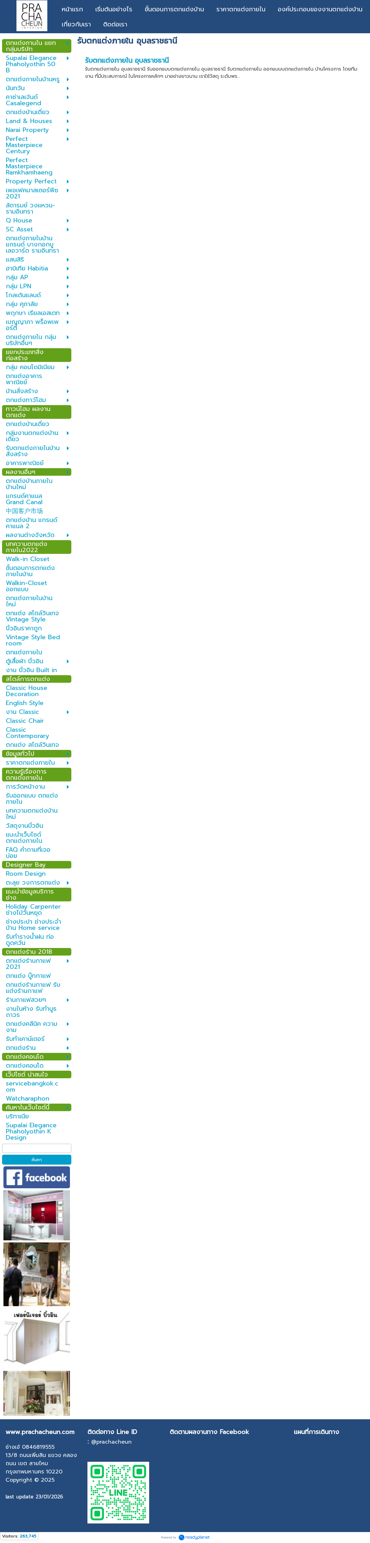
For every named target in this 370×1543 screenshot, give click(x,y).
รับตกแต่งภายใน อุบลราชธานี (127, 60)
